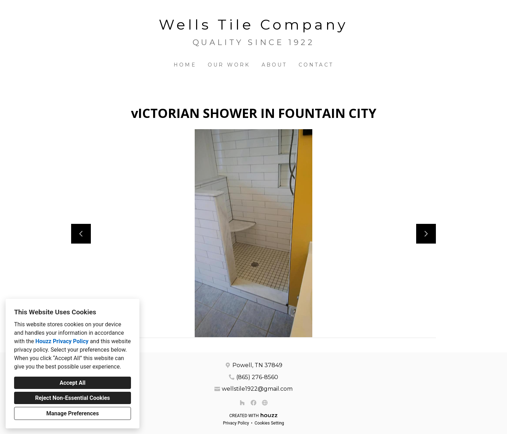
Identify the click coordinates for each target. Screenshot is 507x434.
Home (185, 65)
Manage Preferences (72, 413)
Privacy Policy (236, 423)
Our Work (229, 65)
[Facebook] (253, 402)
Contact (316, 65)
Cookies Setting (269, 423)
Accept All (73, 382)
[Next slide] (426, 234)
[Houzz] (242, 402)
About (274, 65)
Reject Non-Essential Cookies (72, 398)
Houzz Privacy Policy (61, 341)
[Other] (264, 402)
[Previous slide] (81, 234)
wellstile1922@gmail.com (257, 388)
